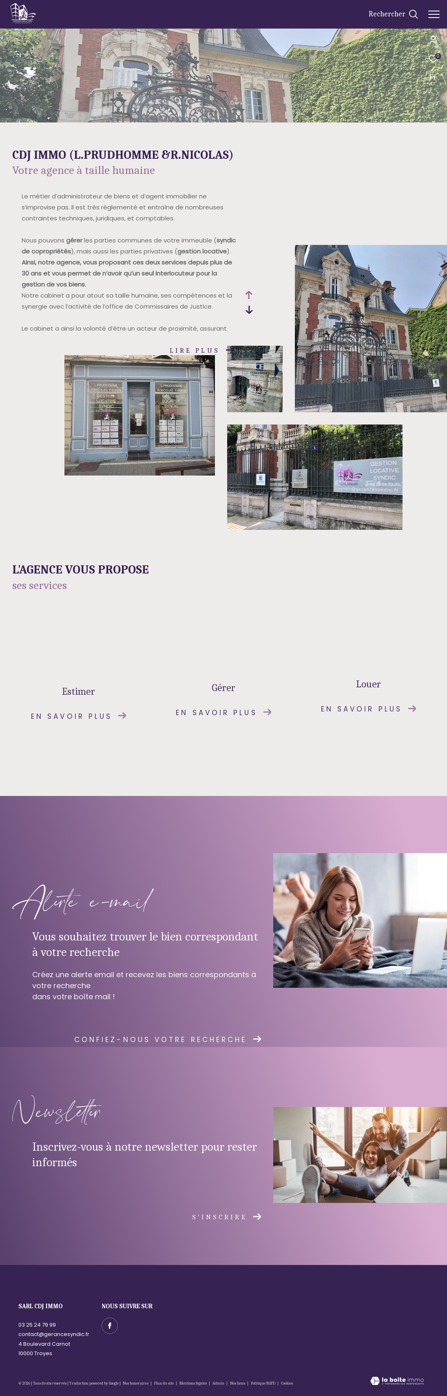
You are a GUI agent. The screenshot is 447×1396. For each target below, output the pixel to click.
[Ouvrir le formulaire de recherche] (393, 14)
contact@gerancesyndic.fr (53, 1334)
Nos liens (238, 1383)
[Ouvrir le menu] (434, 14)
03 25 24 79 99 (37, 1325)
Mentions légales (193, 1383)
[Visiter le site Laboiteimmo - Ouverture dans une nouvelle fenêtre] (397, 1382)
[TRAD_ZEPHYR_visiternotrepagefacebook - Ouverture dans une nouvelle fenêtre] (110, 1326)
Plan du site (164, 1383)
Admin (218, 1383)
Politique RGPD (263, 1383)
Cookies (287, 1383)
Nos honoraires (136, 1383)
